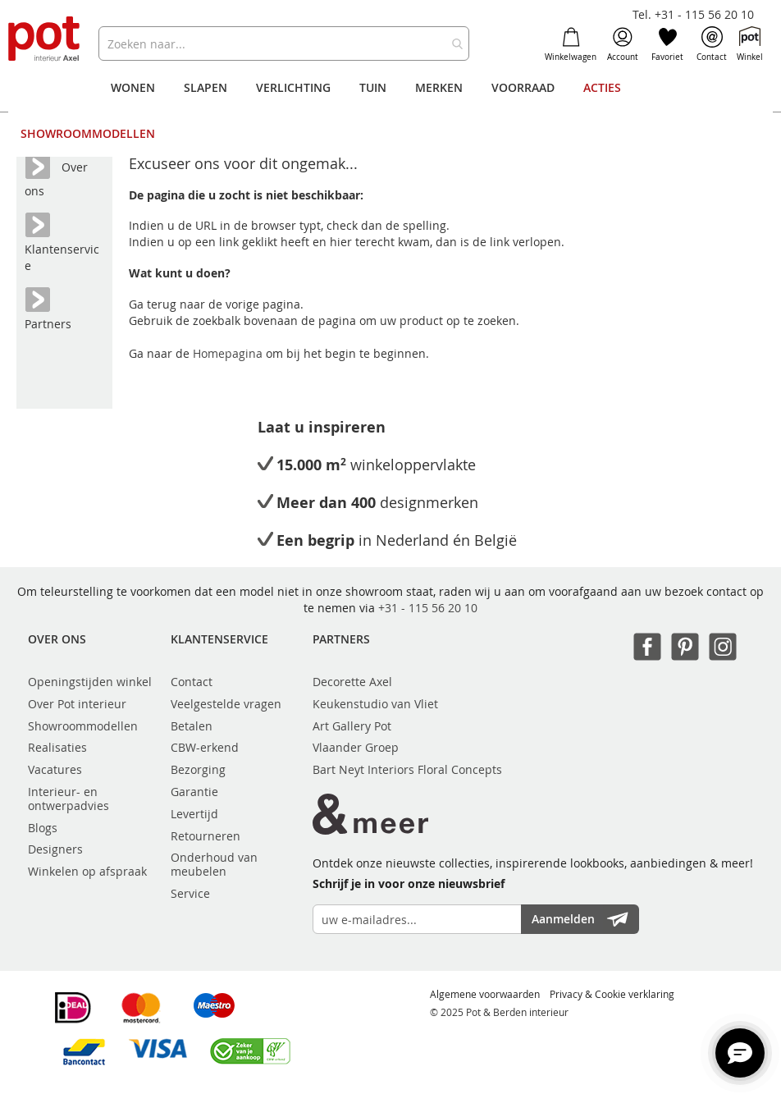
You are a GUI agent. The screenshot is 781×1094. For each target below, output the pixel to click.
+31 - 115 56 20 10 (427, 608)
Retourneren (205, 836)
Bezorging (198, 769)
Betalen (191, 726)
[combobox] (284, 43)
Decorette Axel (352, 681)
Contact (712, 44)
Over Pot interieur (77, 704)
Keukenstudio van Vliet (375, 704)
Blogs (42, 827)
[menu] (391, 111)
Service (190, 893)
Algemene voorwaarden (485, 993)
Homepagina (229, 353)
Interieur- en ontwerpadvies (68, 798)
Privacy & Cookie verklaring (612, 993)
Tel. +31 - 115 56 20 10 (693, 14)
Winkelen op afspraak (87, 871)
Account (622, 44)
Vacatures (55, 769)
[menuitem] (132, 88)
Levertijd (194, 814)
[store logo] (45, 39)
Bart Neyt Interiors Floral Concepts (407, 769)
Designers (55, 849)
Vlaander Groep (356, 747)
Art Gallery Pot (352, 726)
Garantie (194, 791)
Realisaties (57, 747)
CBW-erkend (205, 747)
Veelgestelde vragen (226, 704)
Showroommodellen (83, 726)
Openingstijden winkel (90, 681)
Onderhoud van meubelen (214, 864)
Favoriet (667, 44)
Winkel (750, 44)
